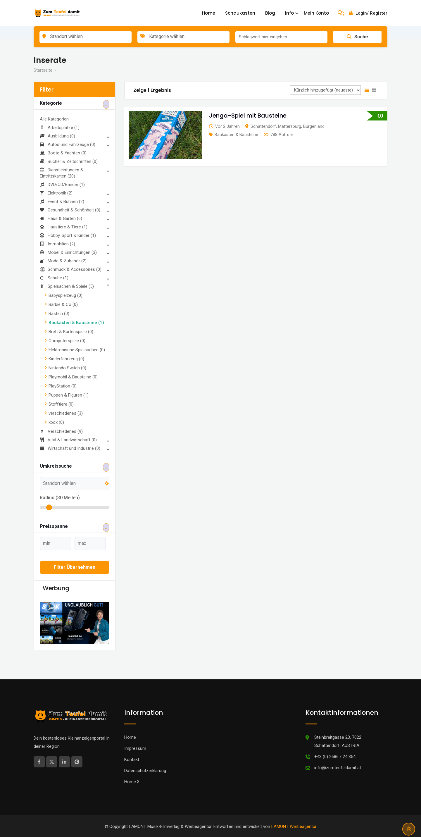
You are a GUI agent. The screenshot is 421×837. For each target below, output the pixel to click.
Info (289, 13)
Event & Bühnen (62, 201)
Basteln (59, 313)
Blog (270, 13)
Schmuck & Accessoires (70, 269)
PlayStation (63, 386)
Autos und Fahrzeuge (67, 144)
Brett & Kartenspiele (71, 331)
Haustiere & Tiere (63, 227)
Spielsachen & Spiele (67, 286)
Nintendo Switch (67, 368)
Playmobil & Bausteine (73, 377)
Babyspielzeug (65, 295)
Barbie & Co (63, 304)
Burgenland (314, 126)
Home (208, 13)
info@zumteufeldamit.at (337, 767)
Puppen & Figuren (69, 395)
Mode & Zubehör (63, 261)
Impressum (135, 748)
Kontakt (131, 759)
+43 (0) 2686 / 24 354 (335, 756)
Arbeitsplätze (60, 127)
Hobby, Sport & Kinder (68, 235)
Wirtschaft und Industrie (70, 448)
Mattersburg (289, 126)
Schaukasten (240, 13)
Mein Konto (316, 13)
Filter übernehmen (74, 567)
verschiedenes (66, 413)
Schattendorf (263, 126)
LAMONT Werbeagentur (294, 826)
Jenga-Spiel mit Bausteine (248, 115)
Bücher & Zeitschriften (69, 161)
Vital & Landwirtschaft (68, 439)
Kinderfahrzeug (66, 358)
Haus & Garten (61, 218)
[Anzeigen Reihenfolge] (325, 90)
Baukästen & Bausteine (76, 322)
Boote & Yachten (63, 153)
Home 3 (131, 781)
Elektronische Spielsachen (77, 349)
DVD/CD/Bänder (62, 184)
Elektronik (56, 193)
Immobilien (57, 244)
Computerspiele (67, 340)
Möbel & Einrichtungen (68, 252)
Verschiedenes (61, 431)
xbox (56, 422)
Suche (357, 36)
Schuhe (54, 277)
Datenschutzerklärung (145, 770)
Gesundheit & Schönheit (70, 210)
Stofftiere (61, 404)
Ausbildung (57, 136)
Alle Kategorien (54, 119)
